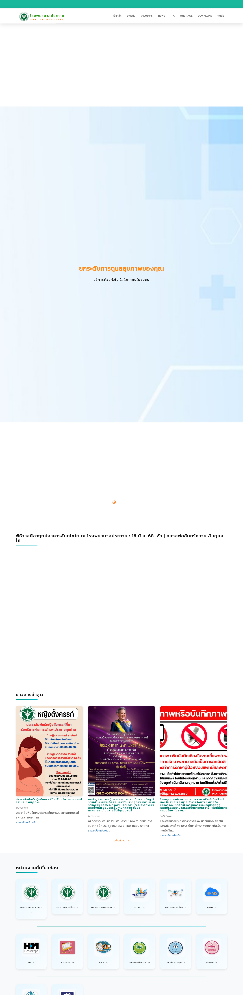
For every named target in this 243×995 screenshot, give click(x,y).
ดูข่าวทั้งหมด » (122, 841)
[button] (117, 16)
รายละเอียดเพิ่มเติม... (27, 822)
